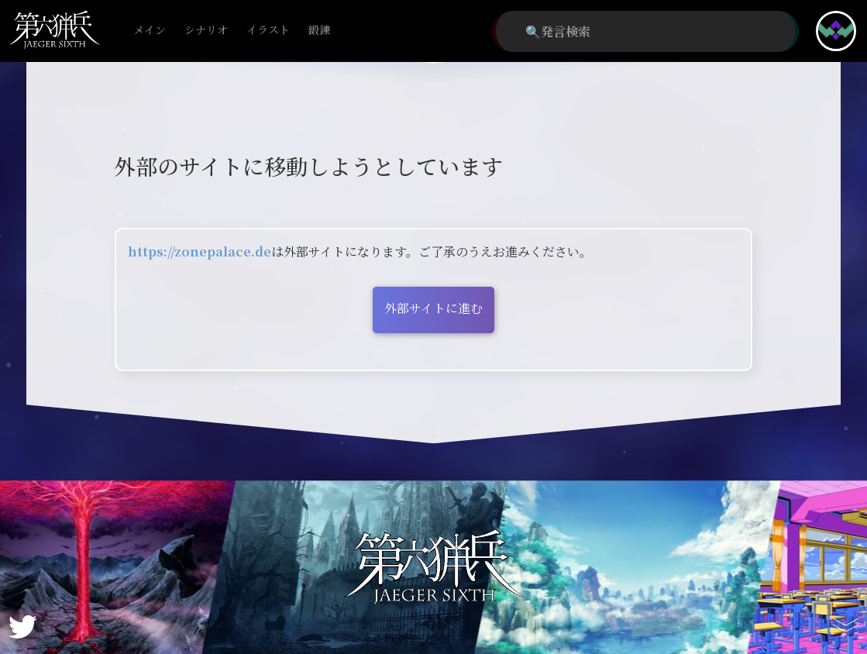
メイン (149, 30)
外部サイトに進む (433, 308)
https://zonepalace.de (199, 251)
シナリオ (206, 30)
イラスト (268, 30)
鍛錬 (319, 30)
